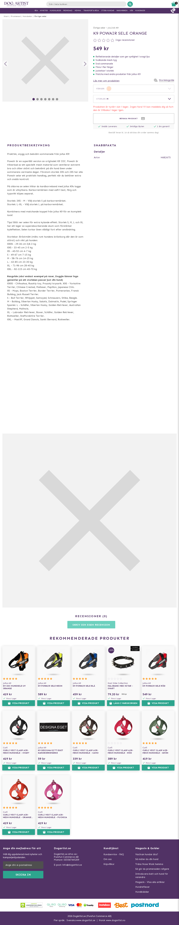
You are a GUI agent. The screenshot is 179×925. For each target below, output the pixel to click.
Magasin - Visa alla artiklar (150, 882)
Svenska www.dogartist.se (81, 920)
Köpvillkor (109, 864)
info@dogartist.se (72, 865)
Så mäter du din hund (146, 859)
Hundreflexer (142, 887)
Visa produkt (18, 703)
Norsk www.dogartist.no (112, 920)
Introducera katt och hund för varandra (151, 876)
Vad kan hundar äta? (146, 854)
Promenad (16, 16)
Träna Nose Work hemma (149, 864)
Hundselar (27, 16)
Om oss (108, 859)
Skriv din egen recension (91, 624)
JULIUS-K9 (113, 28)
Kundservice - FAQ (114, 854)
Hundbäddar (142, 892)
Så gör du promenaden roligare (152, 869)
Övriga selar (40, 16)
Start (6, 16)
